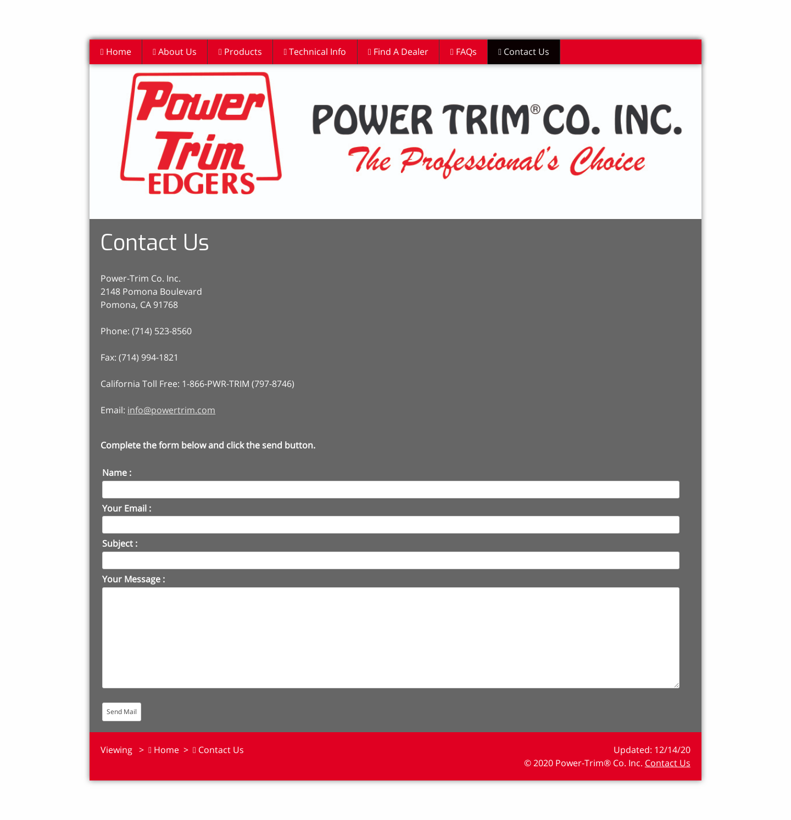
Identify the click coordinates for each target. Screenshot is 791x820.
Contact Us (528, 52)
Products (242, 52)
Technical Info (317, 52)
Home (116, 52)
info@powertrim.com (171, 410)
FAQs (467, 52)
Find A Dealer (401, 52)
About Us (176, 52)
